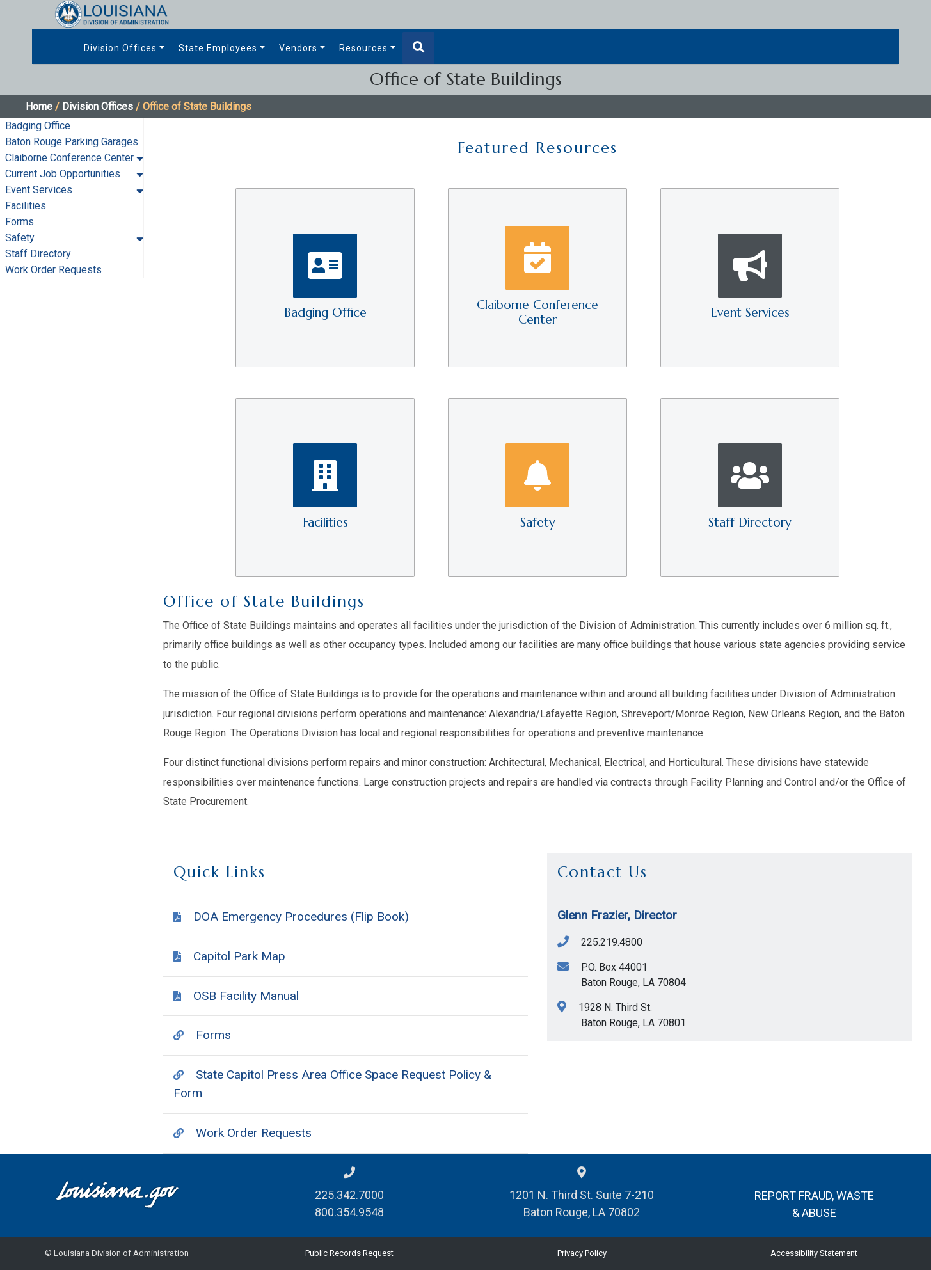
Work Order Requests (53, 270)
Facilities (25, 206)
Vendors (298, 48)
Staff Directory (38, 254)
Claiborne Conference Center (69, 158)
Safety (20, 238)
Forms (19, 222)
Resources (363, 48)
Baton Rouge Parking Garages (71, 142)
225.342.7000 (349, 1195)
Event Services (38, 190)
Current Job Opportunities (62, 174)
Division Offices (120, 48)
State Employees (218, 48)
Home (39, 106)
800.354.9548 (349, 1212)
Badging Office (37, 126)
